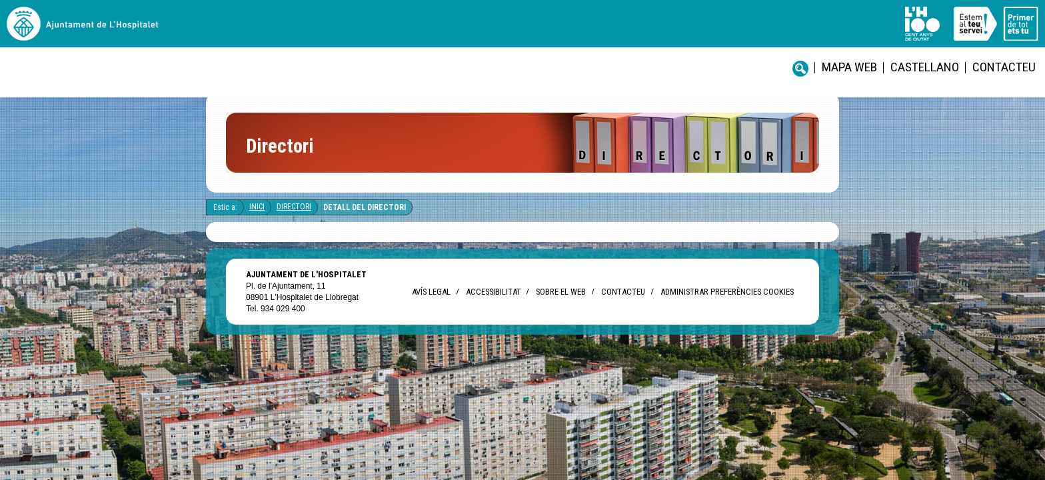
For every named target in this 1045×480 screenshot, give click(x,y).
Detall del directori (364, 218)
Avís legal (431, 302)
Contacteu (635, 33)
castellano (572, 33)
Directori (294, 217)
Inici (257, 217)
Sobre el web (561, 302)
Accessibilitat (493, 302)
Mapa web (513, 33)
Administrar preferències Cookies (727, 302)
